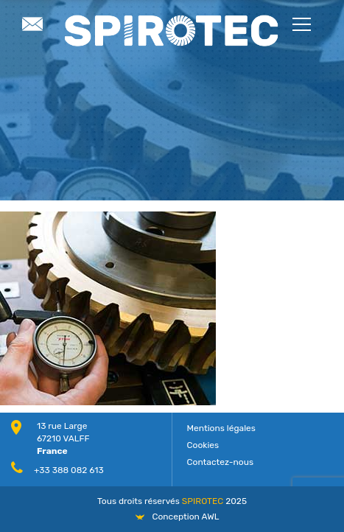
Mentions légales (221, 428)
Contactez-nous (220, 462)
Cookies (203, 445)
